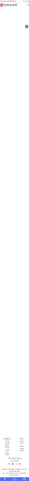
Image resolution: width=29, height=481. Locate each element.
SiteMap (18, 471)
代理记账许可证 (19, 469)
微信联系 (27, 1)
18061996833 (12, 1)
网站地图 (14, 471)
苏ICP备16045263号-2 (14, 475)
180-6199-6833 (14, 458)
